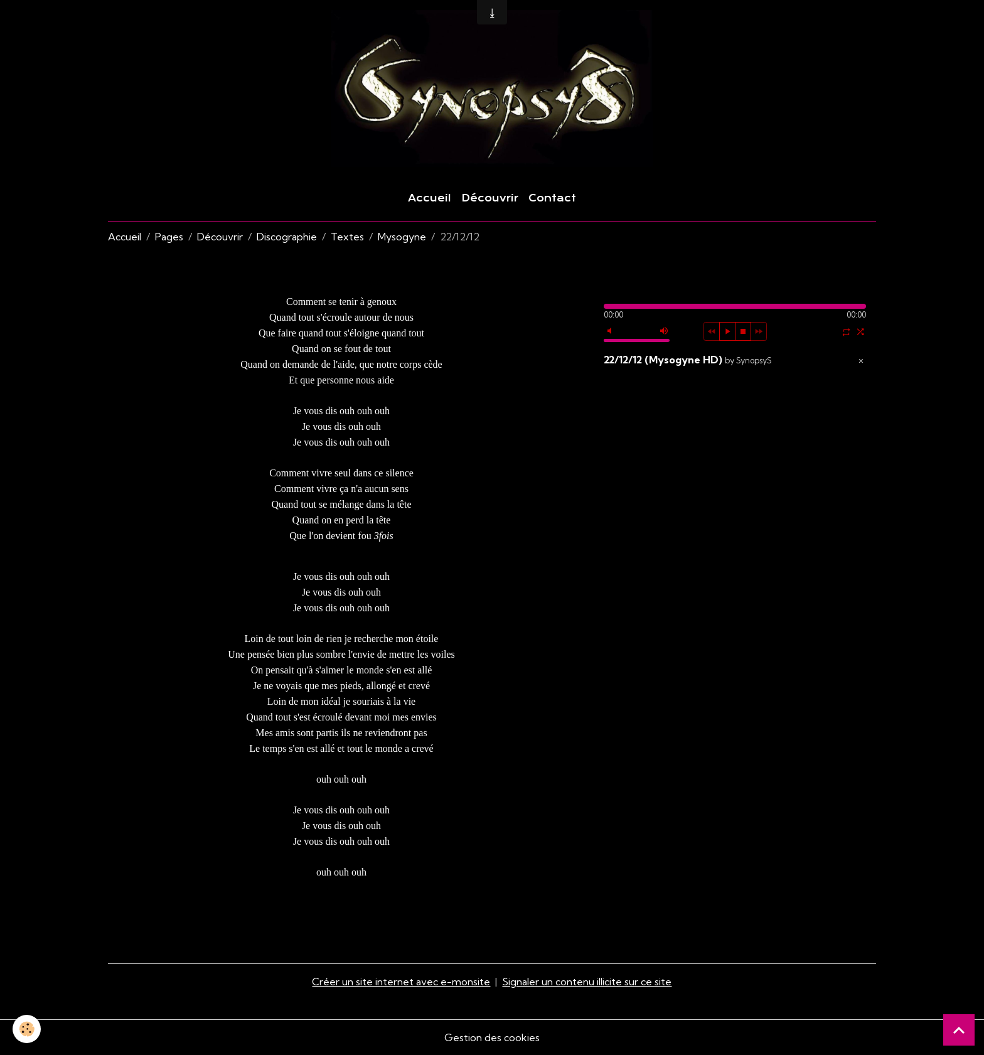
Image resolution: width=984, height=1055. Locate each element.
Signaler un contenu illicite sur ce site (586, 981)
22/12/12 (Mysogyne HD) (688, 359)
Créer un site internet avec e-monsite (401, 981)
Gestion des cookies (492, 1037)
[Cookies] (27, 1029)
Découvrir (489, 198)
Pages (169, 236)
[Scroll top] (959, 1030)
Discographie (287, 236)
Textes (347, 236)
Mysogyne (402, 236)
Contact (552, 198)
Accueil (429, 198)
